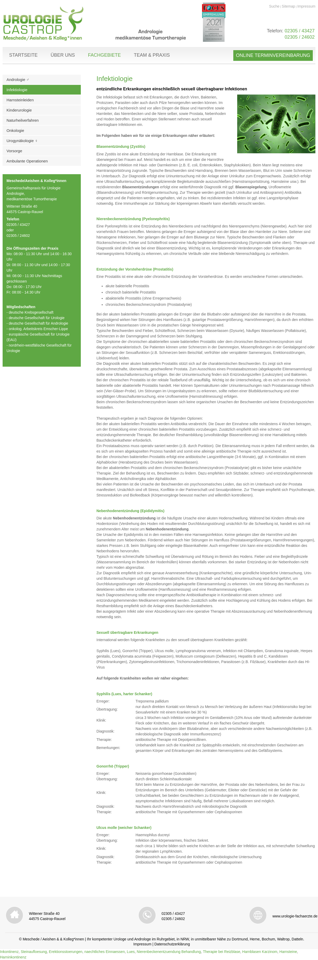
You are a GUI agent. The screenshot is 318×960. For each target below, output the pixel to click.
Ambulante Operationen (27, 161)
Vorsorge (14, 151)
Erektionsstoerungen (65, 952)
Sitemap (288, 6)
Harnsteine (288, 952)
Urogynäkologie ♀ (22, 140)
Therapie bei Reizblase (221, 952)
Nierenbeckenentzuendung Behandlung (169, 952)
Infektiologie (17, 89)
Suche (274, 6)
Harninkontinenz (13, 957)
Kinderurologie (19, 110)
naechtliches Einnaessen (104, 952)
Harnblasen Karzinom (259, 952)
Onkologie (15, 130)
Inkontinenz (9, 952)
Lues (130, 952)
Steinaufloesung (34, 952)
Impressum (306, 6)
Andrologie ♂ (18, 79)
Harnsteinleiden (20, 100)
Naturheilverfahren (23, 120)
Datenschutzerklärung (172, 944)
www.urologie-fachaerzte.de (294, 916)
